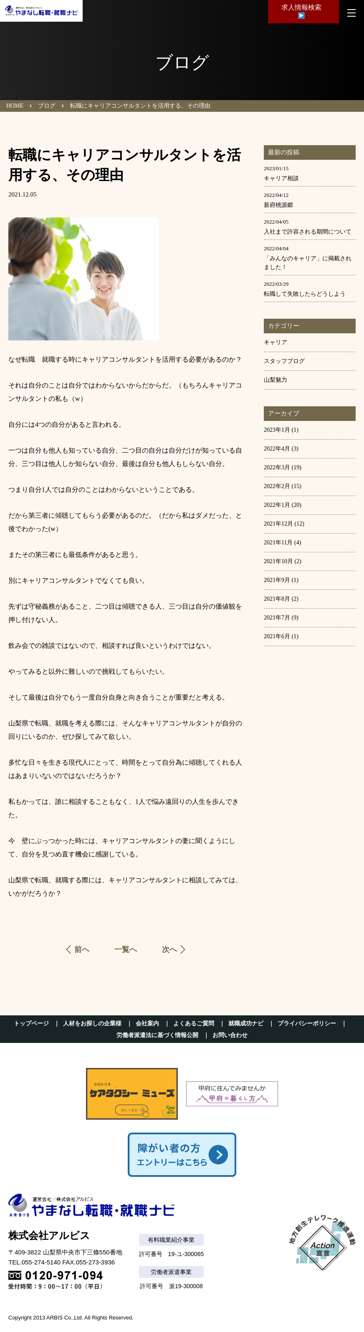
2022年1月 (277, 505)
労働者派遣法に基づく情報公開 (157, 1035)
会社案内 (147, 1023)
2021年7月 (277, 617)
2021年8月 (277, 599)
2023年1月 (277, 430)
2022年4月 (277, 449)
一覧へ (125, 949)
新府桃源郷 (278, 205)
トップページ (31, 1023)
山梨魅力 (275, 380)
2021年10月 (278, 561)
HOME (14, 106)
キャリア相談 (281, 178)
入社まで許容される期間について (307, 232)
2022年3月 (277, 467)
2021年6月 (277, 636)
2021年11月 (278, 542)
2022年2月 (277, 486)
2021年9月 (277, 580)
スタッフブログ (284, 361)
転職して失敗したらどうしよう (305, 294)
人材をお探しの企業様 (92, 1023)
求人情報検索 (301, 12)
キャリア (275, 342)
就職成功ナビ (245, 1023)
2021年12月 (278, 524)
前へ (81, 949)
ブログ (47, 106)
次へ (169, 949)
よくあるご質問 (193, 1023)
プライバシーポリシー (307, 1023)
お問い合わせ (230, 1035)
